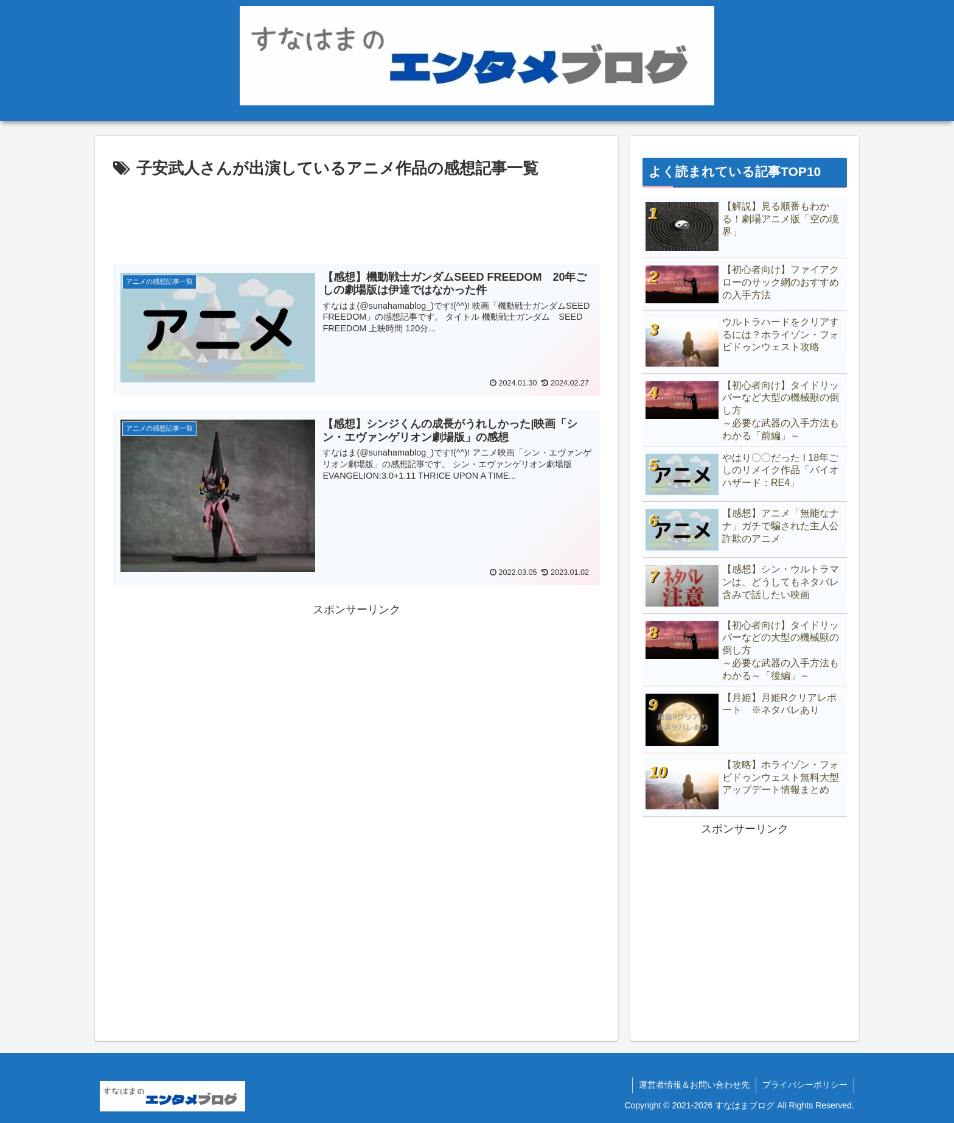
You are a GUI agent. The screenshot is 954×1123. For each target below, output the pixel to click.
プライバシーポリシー (805, 1085)
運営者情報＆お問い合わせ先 (694, 1085)
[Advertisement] (356, 216)
